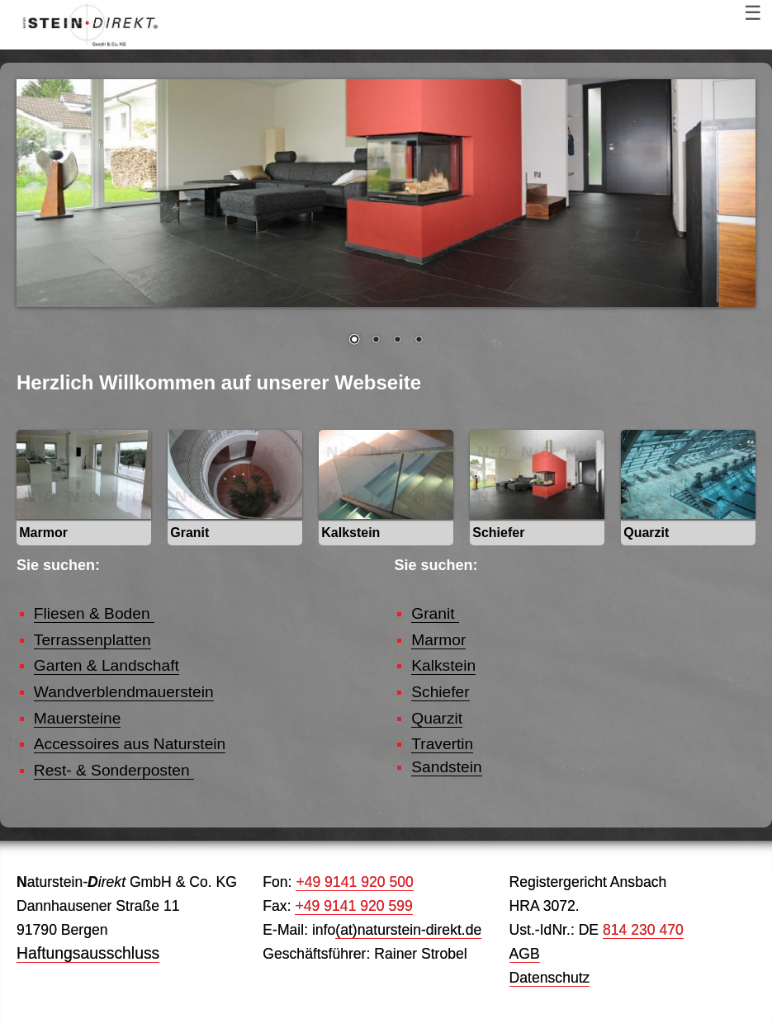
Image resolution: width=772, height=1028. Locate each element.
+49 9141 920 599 (353, 906)
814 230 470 (643, 930)
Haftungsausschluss (88, 953)
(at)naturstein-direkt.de (408, 930)
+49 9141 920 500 (354, 882)
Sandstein (446, 767)
